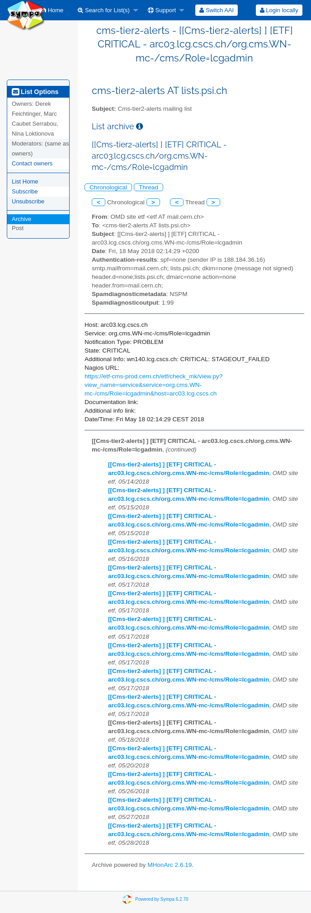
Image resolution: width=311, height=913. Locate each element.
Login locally (279, 10)
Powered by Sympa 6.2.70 (161, 898)
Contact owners (32, 163)
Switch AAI (216, 10)
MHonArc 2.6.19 (169, 864)
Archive (21, 219)
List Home (25, 181)
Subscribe (25, 191)
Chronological (108, 187)
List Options (35, 91)
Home (52, 10)
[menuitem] (53, 10)
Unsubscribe (28, 201)
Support (162, 10)
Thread (148, 187)
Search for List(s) (104, 10)
